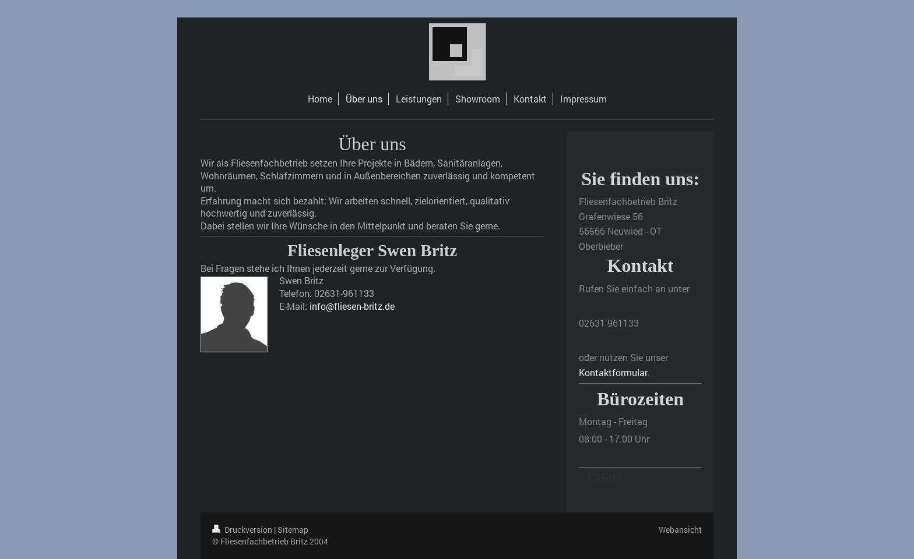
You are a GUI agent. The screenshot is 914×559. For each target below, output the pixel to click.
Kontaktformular (613, 372)
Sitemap (292, 529)
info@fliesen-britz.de (352, 306)
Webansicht (680, 529)
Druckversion (243, 529)
